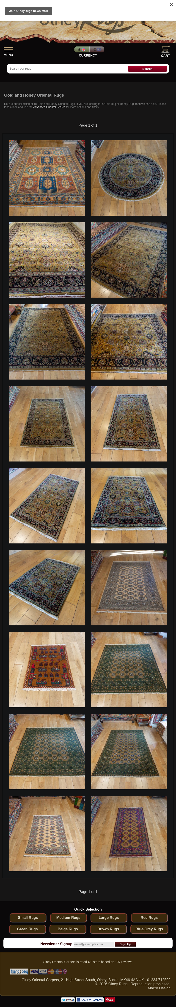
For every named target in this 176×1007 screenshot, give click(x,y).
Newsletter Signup (56, 944)
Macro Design (159, 988)
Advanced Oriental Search (49, 107)
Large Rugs (109, 918)
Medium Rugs (68, 918)
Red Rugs (149, 918)
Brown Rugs (108, 929)
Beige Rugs (68, 929)
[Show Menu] (8, 48)
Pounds (81, 49)
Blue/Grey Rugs (149, 929)
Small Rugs (28, 918)
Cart (165, 51)
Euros (97, 49)
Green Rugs (27, 929)
